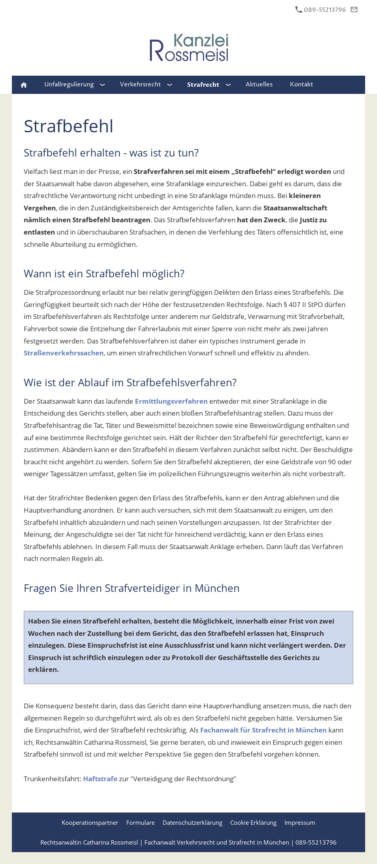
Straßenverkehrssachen (64, 352)
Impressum (299, 822)
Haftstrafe (100, 778)
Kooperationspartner (90, 822)
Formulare (140, 822)
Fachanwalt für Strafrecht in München (263, 729)
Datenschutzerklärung (192, 822)
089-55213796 (321, 10)
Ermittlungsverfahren (171, 401)
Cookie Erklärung (253, 822)
